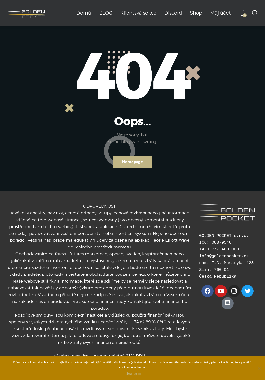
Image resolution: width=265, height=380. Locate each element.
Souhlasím (133, 374)
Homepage (132, 161)
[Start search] (255, 14)
